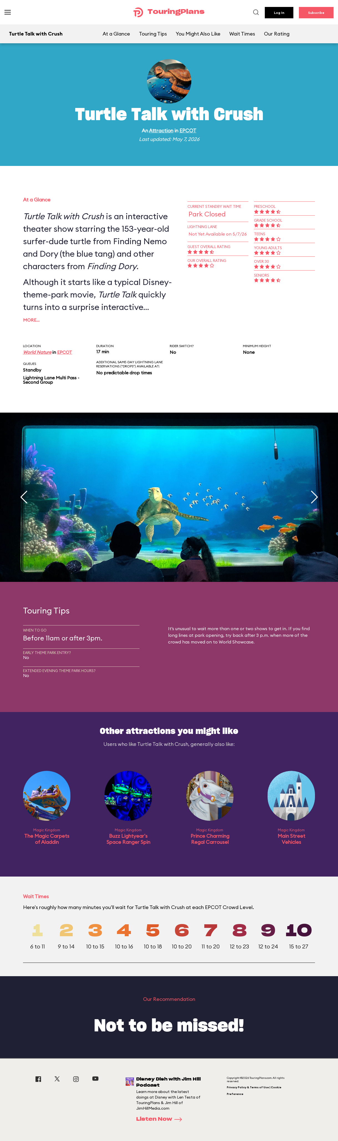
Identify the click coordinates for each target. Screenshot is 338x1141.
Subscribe (316, 13)
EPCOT (187, 130)
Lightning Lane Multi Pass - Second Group (51, 380)
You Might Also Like (198, 34)
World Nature (37, 352)
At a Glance (116, 34)
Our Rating (276, 34)
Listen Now (160, 1119)
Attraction (161, 130)
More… (31, 320)
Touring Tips (153, 34)
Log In (279, 13)
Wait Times (242, 34)
